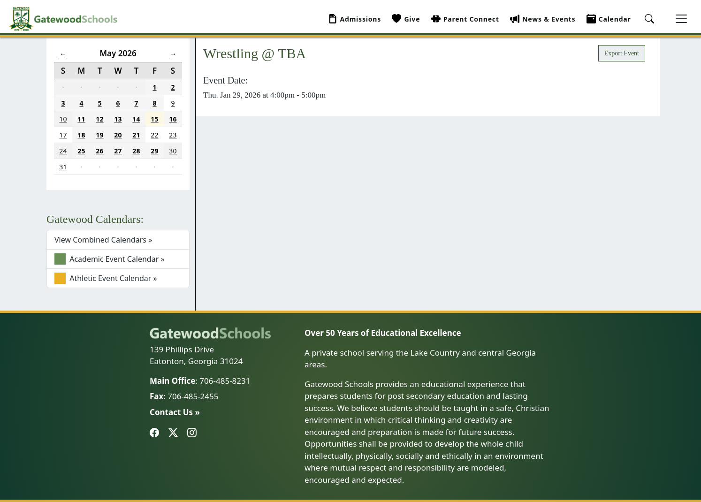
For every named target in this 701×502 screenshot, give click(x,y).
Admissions (354, 19)
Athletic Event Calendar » (105, 278)
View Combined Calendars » (103, 240)
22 (154, 134)
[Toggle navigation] (681, 19)
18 (81, 134)
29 (154, 150)
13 (118, 118)
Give (406, 19)
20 (118, 134)
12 (99, 118)
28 (136, 150)
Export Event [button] (621, 53)
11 (81, 118)
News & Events (542, 19)
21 (136, 134)
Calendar (609, 19)
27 (118, 150)
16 (172, 118)
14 (136, 118)
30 (172, 150)
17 (63, 134)
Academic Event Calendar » (109, 259)
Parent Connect (465, 19)
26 (99, 150)
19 (99, 134)
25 (81, 150)
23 (172, 134)
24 (63, 150)
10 (63, 118)
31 (63, 166)
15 (154, 118)
